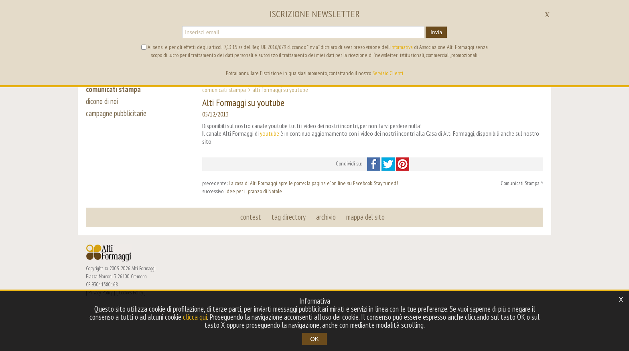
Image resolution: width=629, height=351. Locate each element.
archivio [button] (326, 217)
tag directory (289, 217)
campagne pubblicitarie (116, 113)
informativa (401, 47)
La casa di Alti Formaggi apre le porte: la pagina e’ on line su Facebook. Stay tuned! (313, 183)
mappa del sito (365, 217)
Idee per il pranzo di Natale (253, 191)
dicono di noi (102, 101)
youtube (269, 133)
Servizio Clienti (387, 73)
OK (314, 338)
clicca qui (195, 317)
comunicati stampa (113, 89)
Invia (436, 32)
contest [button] (250, 217)
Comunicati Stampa (224, 90)
